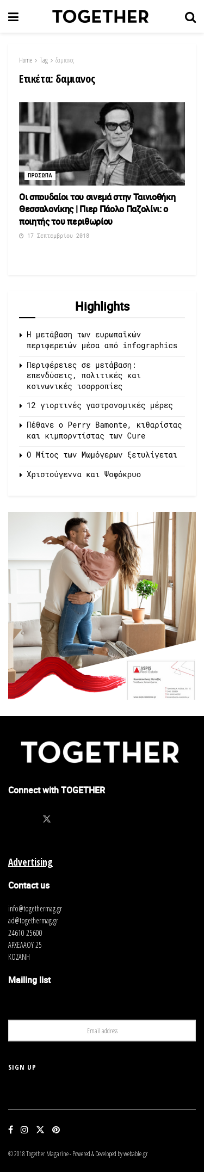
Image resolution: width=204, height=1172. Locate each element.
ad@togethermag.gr (33, 920)
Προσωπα (40, 175)
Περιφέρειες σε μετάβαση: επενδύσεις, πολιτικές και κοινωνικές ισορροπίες (84, 375)
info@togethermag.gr (35, 908)
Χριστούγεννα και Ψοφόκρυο (84, 474)
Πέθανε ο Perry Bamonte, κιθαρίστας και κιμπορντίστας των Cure (104, 430)
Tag (44, 60)
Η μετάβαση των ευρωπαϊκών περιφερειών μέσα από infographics (102, 339)
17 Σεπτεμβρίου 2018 (54, 235)
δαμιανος (64, 60)
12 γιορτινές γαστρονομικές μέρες (100, 405)
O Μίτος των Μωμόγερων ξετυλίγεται (102, 454)
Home (25, 60)
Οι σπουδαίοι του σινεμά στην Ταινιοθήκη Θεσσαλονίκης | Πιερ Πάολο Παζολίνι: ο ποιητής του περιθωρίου (97, 209)
